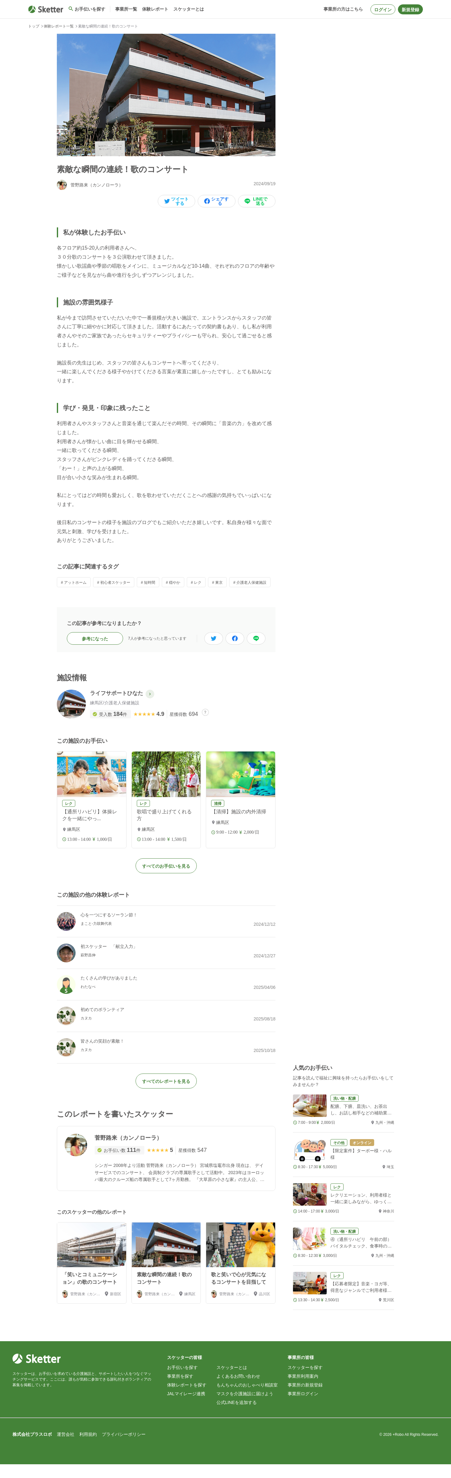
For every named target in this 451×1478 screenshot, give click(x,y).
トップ (33, 26)
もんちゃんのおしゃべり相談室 (247, 1398)
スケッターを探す (305, 1381)
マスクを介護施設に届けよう (244, 1407)
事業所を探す (180, 1389)
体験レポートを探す (186, 1398)
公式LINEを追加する (236, 1416)
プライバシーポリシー (124, 1448)
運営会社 (65, 1448)
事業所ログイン (303, 1407)
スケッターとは (231, 1381)
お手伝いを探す (182, 1381)
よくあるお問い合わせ (238, 1389)
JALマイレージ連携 (186, 1407)
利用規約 (88, 1448)
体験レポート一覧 (59, 26)
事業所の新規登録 (305, 1398)
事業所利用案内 (303, 1389)
